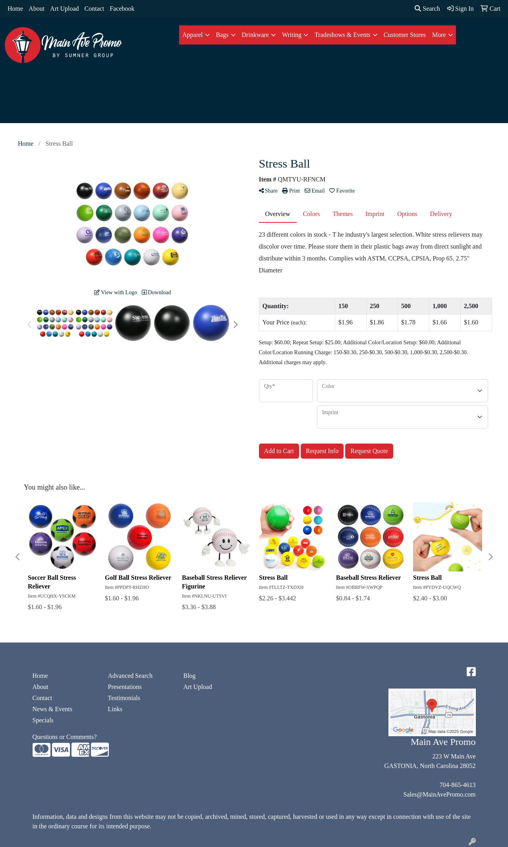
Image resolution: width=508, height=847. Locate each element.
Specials (43, 720)
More (439, 34)
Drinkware (255, 34)
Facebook (122, 8)
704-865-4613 (458, 784)
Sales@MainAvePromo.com (440, 794)
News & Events (52, 709)
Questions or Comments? (65, 736)
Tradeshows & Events (343, 34)
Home (15, 8)
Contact (94, 8)
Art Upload (64, 8)
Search (427, 8)
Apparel (192, 34)
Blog (189, 675)
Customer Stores (405, 34)
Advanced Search (130, 675)
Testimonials (124, 698)
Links (115, 709)
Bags (222, 34)
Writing (291, 34)
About (36, 8)
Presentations (125, 686)
